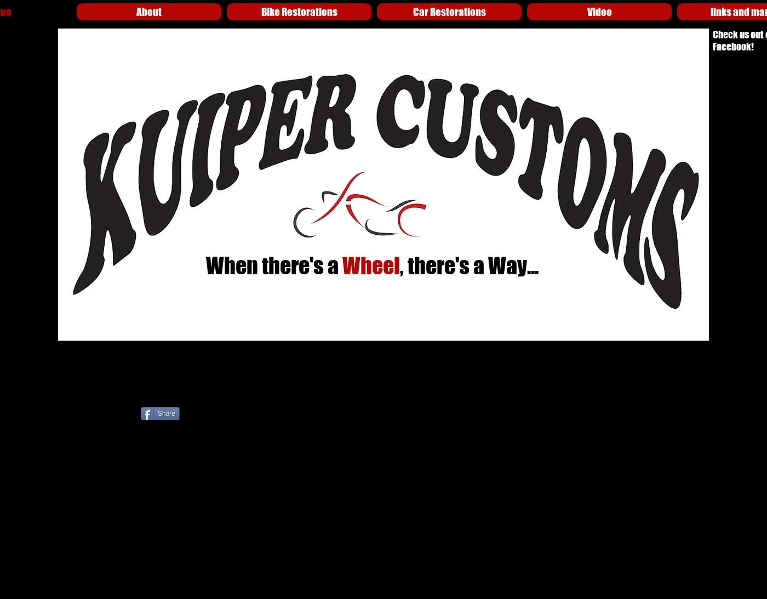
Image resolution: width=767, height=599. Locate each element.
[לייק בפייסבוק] (263, 418)
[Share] (160, 413)
